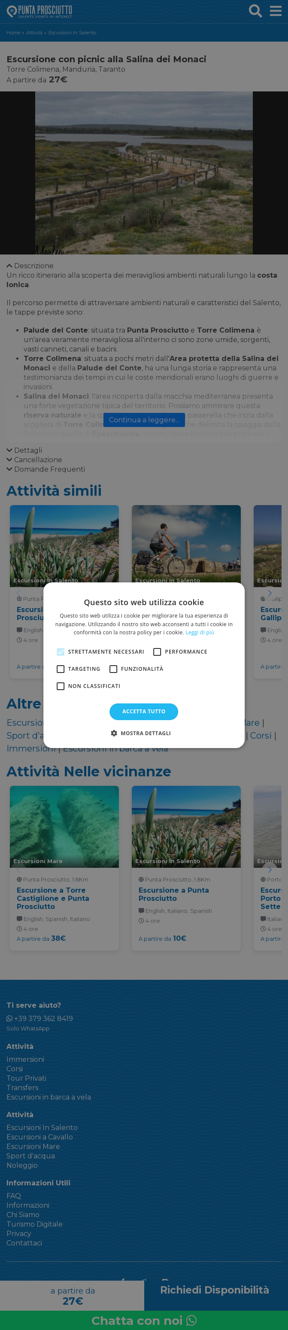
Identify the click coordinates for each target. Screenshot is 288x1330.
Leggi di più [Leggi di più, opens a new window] (199, 632)
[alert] (144, 665)
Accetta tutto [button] (143, 711)
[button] (144, 733)
